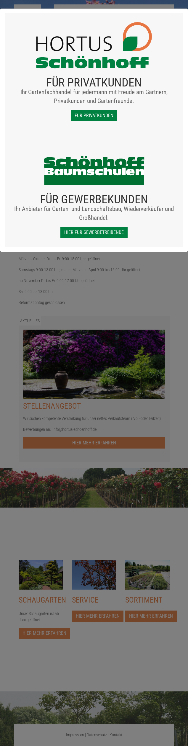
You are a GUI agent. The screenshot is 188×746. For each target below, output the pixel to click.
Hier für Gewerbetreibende (94, 232)
